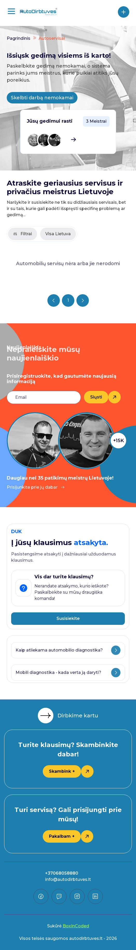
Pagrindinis (18, 38)
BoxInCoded (76, 925)
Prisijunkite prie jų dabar (36, 487)
